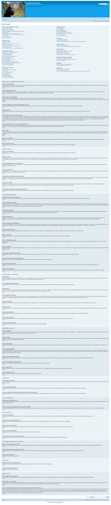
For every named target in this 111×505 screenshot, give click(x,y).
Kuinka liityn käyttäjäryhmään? (62, 31)
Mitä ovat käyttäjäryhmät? (61, 30)
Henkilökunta (87, 499)
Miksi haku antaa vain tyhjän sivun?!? (63, 52)
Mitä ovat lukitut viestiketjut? (7, 76)
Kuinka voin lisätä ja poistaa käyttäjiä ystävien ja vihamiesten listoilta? (69, 46)
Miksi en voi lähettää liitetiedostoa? (8, 59)
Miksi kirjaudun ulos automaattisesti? (8, 30)
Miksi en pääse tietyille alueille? (7, 57)
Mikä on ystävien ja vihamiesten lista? (63, 45)
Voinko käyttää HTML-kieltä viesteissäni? (9, 69)
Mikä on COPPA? (5, 35)
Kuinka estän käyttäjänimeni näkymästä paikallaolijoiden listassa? (13, 31)
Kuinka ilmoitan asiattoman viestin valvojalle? (10, 61)
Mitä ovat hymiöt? (5, 70)
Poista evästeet (92, 499)
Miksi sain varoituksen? (6, 60)
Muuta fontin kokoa (108, 18)
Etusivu (4, 499)
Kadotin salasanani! (5, 32)
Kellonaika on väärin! (5, 42)
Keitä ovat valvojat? (60, 29)
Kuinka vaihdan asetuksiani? (7, 41)
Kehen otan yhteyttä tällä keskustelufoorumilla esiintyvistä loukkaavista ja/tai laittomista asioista (73, 71)
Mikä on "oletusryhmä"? (61, 34)
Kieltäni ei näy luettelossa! (6, 44)
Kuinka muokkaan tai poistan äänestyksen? (9, 56)
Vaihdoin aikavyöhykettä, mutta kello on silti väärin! (11, 43)
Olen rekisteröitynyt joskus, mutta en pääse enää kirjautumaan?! (13, 34)
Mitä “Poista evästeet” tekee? (7, 37)
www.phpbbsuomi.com (58, 502)
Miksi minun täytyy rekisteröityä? (7, 29)
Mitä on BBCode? (5, 68)
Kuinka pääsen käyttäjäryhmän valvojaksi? (64, 32)
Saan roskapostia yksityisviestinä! (62, 40)
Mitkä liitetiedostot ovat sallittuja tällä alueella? (64, 64)
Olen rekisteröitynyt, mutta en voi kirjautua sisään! (10, 33)
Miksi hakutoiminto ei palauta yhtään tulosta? (64, 51)
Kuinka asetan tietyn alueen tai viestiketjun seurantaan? (66, 59)
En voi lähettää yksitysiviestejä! (62, 39)
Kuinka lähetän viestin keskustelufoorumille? (9, 51)
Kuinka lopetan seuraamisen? (62, 60)
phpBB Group (41, 477)
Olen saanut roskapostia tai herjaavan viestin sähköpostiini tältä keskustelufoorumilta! (71, 41)
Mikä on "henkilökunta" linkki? (62, 35)
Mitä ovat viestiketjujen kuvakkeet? (8, 77)
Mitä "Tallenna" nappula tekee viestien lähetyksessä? (11, 62)
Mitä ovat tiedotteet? (5, 74)
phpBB (51, 501)
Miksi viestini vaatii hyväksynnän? (8, 63)
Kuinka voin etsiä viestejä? (61, 50)
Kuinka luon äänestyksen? (6, 55)
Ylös (4, 87)
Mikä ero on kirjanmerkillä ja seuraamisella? (64, 58)
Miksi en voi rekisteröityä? (6, 36)
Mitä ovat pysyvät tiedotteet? (7, 75)
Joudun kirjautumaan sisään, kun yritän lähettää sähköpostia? (12, 48)
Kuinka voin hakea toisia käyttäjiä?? (63, 53)
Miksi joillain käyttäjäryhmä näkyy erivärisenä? (64, 33)
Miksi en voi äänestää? (6, 58)
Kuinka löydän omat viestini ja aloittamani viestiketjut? (66, 54)
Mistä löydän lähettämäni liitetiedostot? (63, 65)
